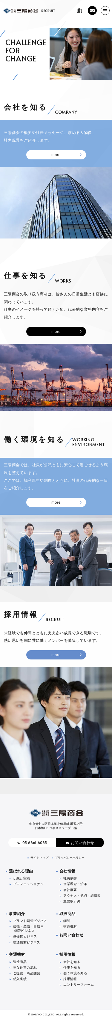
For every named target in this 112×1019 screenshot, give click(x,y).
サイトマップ (39, 857)
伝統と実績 (21, 878)
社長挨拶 (70, 878)
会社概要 (70, 890)
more (56, 155)
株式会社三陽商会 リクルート (29, 10)
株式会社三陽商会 (56, 813)
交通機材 (70, 926)
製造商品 (20, 962)
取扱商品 (67, 913)
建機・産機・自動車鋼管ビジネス (28, 928)
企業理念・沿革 (75, 884)
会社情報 (67, 871)
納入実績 (20, 979)
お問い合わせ (82, 842)
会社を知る (71, 962)
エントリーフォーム (78, 984)
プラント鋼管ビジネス (30, 921)
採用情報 (67, 954)
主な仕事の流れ (25, 967)
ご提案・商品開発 (26, 973)
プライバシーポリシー (70, 857)
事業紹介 (17, 913)
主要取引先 (71, 901)
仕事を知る (71, 967)
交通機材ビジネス (26, 942)
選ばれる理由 (21, 871)
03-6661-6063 (34, 842)
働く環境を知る (75, 973)
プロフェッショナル (28, 884)
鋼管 (66, 921)
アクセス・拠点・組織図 (82, 895)
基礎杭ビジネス (25, 936)
